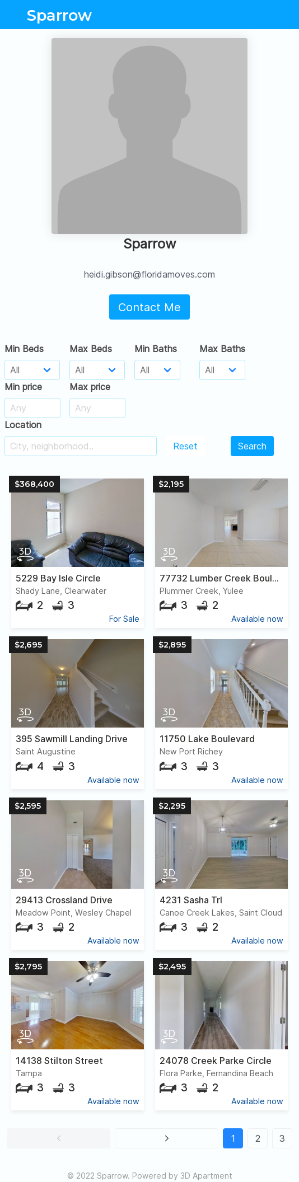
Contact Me (149, 307)
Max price (89, 386)
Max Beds (90, 348)
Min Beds (24, 348)
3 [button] (282, 1138)
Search (252, 446)
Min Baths (155, 348)
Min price (23, 386)
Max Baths (222, 348)
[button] (58, 1138)
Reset (185, 446)
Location (22, 424)
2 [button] (257, 1138)
